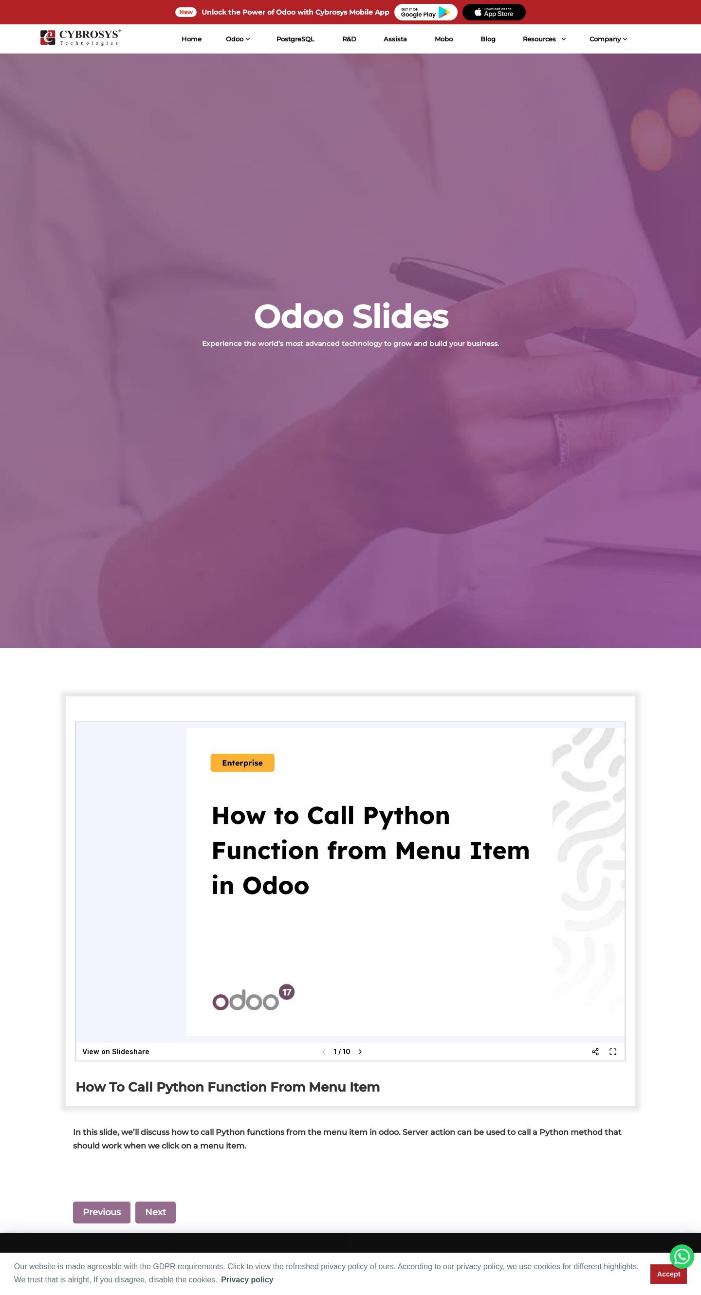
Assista (395, 39)
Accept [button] (669, 1274)
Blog (487, 39)
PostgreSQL (295, 39)
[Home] (80, 39)
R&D (349, 39)
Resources (539, 39)
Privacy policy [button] (247, 1280)
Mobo (444, 39)
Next (155, 1212)
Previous (102, 1212)
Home (191, 39)
